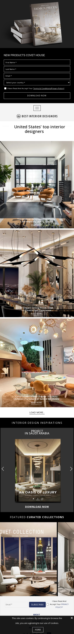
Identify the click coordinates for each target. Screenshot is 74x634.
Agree (38, 629)
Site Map (36, 615)
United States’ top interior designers (37, 126)
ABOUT (37, 608)
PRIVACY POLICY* (62, 600)
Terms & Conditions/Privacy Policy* (48, 88)
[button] (71, 462)
